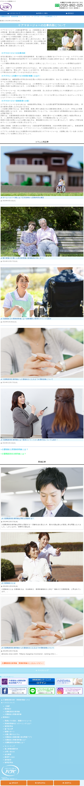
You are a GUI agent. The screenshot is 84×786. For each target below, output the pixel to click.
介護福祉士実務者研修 (12, 714)
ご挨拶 (6, 706)
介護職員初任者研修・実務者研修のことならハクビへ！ (23, 663)
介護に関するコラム (11, 734)
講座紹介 (70, 13)
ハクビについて (14, 13)
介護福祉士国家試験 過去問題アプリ (17, 737)
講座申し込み (9, 757)
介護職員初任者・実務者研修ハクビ (15, 700)
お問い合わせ (9, 751)
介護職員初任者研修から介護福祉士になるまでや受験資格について (27, 379)
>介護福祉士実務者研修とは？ (14, 449)
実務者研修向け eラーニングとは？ (17, 723)
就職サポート (9, 731)
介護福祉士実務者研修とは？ (15, 740)
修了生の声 (8, 729)
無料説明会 (8, 726)
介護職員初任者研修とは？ (14, 742)
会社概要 (7, 754)
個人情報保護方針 (10, 749)
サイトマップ (9, 746)
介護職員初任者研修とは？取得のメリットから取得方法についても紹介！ (29, 440)
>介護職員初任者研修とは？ (13, 454)
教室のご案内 (42, 13)
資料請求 (7, 760)
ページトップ (42, 670)
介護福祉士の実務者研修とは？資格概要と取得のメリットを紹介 (26, 319)
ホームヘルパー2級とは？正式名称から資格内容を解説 (22, 197)
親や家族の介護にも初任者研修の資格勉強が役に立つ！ (23, 258)
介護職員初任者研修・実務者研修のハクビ (9, 778)
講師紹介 (7, 709)
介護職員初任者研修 (11, 711)
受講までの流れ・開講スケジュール (17, 721)
